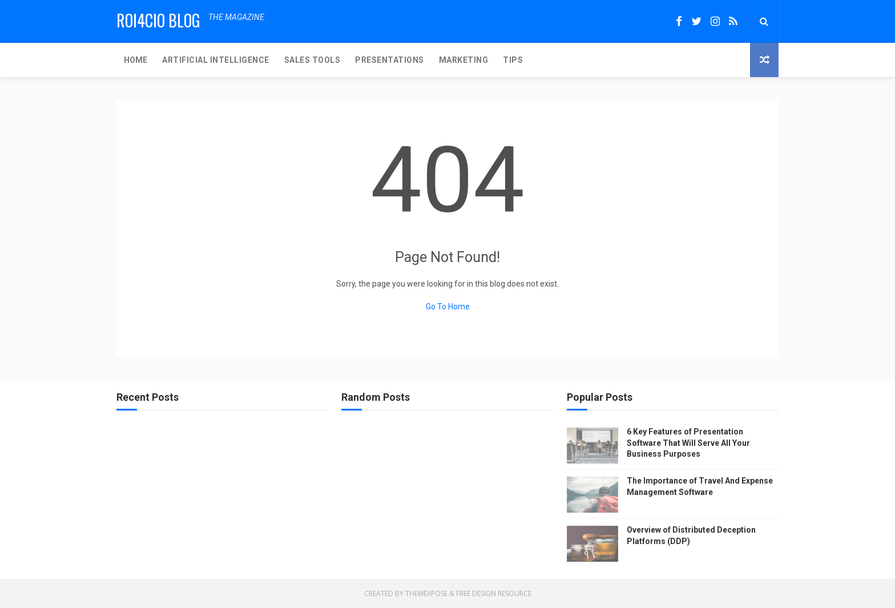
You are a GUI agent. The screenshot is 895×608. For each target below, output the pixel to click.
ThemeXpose (426, 593)
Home (135, 60)
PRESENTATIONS (389, 60)
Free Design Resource (493, 593)
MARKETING (464, 60)
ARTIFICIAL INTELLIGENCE (215, 60)
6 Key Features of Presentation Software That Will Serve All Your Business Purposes (688, 442)
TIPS (513, 60)
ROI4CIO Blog (158, 20)
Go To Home (448, 306)
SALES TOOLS (312, 60)
